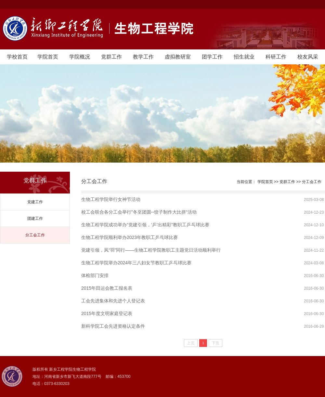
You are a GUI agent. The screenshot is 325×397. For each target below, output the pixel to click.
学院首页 (47, 57)
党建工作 (35, 202)
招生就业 (244, 57)
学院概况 (79, 57)
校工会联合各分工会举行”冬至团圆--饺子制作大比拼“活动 (139, 212)
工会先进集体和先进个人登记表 (113, 300)
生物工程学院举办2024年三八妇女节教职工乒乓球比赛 (136, 262)
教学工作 (143, 57)
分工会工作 (35, 235)
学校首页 (17, 57)
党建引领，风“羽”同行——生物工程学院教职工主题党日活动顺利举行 (151, 250)
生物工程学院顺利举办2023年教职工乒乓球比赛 (129, 237)
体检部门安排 (95, 275)
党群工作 (111, 57)
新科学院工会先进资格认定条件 (113, 326)
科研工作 (276, 57)
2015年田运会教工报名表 (106, 288)
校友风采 (307, 57)
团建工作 (35, 218)
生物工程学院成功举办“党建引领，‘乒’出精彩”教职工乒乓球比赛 (145, 224)
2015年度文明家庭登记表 (106, 313)
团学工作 (212, 57)
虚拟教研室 (178, 57)
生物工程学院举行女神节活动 (110, 199)
